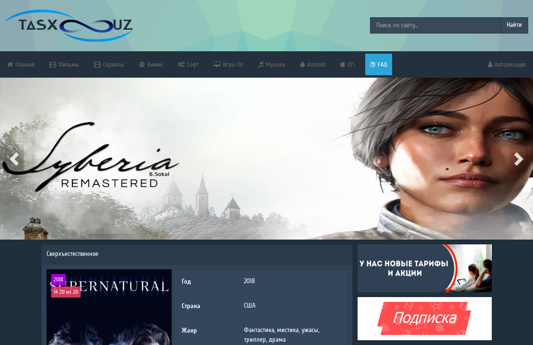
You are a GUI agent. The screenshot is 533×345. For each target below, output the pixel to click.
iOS (347, 64)
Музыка (271, 64)
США (249, 306)
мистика (288, 330)
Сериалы (109, 64)
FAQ (378, 64)
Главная (21, 64)
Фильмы (64, 64)
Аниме (151, 64)
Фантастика (259, 330)
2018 (58, 279)
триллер (255, 340)
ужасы (309, 330)
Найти (514, 25)
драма (277, 340)
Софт (188, 64)
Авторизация (507, 64)
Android (312, 64)
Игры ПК (228, 64)
